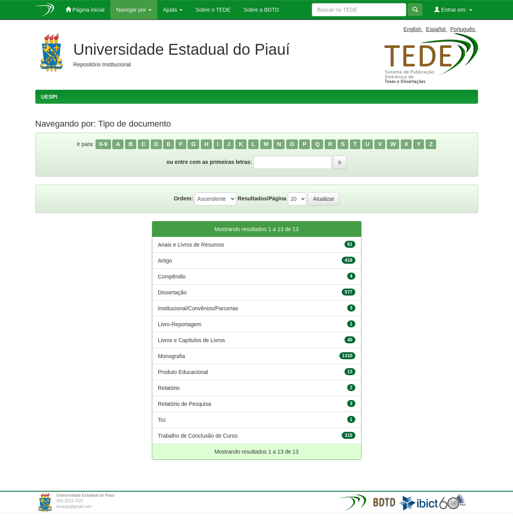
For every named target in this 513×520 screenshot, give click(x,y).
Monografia (171, 356)
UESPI (49, 97)
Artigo (165, 260)
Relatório (169, 388)
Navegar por (133, 10)
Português (463, 29)
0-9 (103, 144)
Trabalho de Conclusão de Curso (198, 436)
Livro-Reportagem (180, 324)
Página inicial (85, 9)
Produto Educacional (183, 372)
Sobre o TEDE (212, 10)
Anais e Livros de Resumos (191, 245)
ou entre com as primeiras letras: (209, 162)
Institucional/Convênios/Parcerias (198, 308)
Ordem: (183, 198)
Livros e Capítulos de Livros (191, 340)
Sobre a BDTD (260, 10)
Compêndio (172, 276)
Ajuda (173, 10)
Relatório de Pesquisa (184, 404)
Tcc (162, 420)
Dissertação (172, 292)
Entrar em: (453, 9)
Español (436, 29)
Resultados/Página (262, 198)
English (413, 29)
